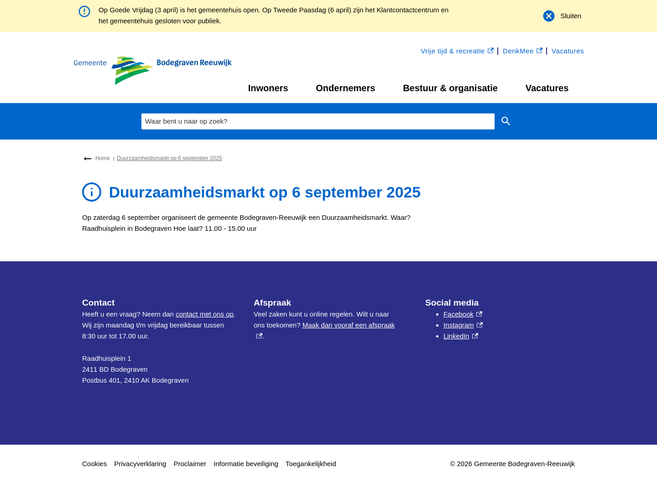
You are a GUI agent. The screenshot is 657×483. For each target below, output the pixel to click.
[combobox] (318, 121)
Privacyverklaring (140, 463)
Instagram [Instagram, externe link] (463, 325)
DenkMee (522, 51)
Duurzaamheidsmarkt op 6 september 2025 (169, 158)
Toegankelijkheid (311, 463)
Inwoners (268, 88)
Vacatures (547, 88)
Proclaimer (189, 463)
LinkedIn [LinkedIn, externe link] (460, 336)
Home (102, 158)
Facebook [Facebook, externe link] (462, 314)
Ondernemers (345, 88)
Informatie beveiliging (246, 463)
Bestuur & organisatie (450, 88)
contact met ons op (205, 314)
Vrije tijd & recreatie (457, 51)
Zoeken (506, 121)
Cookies (94, 463)
